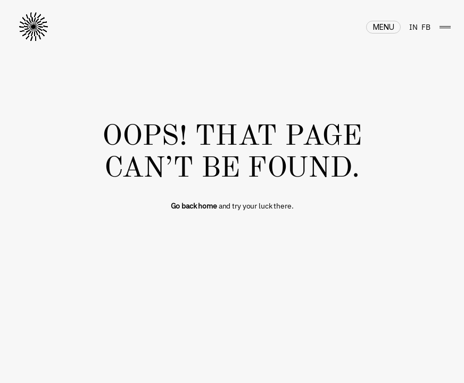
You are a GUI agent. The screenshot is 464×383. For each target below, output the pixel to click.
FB (425, 27)
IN (413, 27)
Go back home (194, 206)
